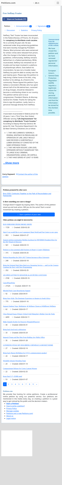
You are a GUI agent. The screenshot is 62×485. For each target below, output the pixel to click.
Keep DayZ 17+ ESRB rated (12, 405)
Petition (7, 55)
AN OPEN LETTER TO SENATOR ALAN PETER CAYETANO (25, 304)
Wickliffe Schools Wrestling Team (14, 390)
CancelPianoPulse (9, 312)
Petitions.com (8, 2)
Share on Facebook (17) (14, 48)
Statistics (23, 59)
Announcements (23, 55)
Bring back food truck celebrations (14, 358)
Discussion (9, 59)
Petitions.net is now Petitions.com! (19, 442)
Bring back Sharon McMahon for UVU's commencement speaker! (25, 382)
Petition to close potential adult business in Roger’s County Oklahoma (26, 278)
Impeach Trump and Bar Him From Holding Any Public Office (24, 366)
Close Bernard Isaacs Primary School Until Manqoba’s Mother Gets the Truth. (29, 343)
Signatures (42, 55)
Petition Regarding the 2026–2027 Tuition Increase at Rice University (26, 286)
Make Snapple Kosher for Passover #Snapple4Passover (21, 351)
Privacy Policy (36, 59)
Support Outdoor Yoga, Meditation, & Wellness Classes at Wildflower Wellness (29, 335)
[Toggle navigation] (58, 3)
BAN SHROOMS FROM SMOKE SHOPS (17, 253)
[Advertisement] (31, 23)
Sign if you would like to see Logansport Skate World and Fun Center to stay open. (30, 261)
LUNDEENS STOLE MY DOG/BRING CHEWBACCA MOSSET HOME (28, 374)
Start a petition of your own (29, 243)
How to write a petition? (15, 435)
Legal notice (11, 447)
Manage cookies (12, 440)
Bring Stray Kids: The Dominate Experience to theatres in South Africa (26, 327)
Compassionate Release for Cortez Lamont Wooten (20, 397)
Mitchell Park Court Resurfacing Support (16, 319)
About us (9, 445)
